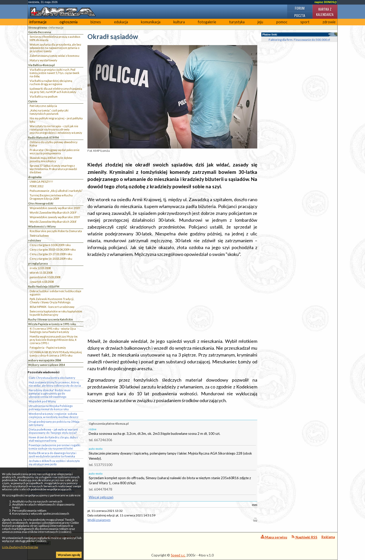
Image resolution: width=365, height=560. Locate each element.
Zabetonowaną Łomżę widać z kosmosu (54, 55)
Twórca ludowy (39, 235)
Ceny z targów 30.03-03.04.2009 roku (53, 249)
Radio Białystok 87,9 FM (43, 137)
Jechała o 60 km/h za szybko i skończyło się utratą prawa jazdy (54, 462)
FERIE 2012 (36, 186)
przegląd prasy (38, 263)
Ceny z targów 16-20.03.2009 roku (51, 258)
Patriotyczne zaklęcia (43, 105)
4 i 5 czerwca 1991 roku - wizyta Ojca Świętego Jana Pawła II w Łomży (53, 330)
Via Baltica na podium (44, 96)
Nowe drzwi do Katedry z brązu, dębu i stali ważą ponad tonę (53, 439)
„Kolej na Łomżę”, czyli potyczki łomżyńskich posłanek (49, 112)
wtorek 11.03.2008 (41, 272)
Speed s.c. (178, 555)
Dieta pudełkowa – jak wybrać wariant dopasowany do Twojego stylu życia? (53, 431)
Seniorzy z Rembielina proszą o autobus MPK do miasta (55, 38)
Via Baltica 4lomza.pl (41, 65)
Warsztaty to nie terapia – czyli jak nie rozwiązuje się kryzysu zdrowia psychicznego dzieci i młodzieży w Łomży (56, 129)
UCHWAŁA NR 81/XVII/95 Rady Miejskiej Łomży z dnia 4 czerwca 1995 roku (56, 353)
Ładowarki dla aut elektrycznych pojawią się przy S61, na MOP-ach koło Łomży (56, 90)
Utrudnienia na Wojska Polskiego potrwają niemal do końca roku (51, 407)
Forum (299, 8)
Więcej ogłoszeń (101, 497)
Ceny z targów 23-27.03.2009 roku (51, 254)
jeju (260, 22)
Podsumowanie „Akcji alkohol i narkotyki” (56, 190)
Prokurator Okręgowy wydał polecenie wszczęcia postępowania (55, 151)
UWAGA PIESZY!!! (41, 181)
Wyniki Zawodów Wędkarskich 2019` (53, 212)
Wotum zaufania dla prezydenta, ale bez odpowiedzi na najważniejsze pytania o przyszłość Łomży (55, 48)
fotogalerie (207, 22)
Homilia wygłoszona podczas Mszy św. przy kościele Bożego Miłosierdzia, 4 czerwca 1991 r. (54, 340)
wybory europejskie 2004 (44, 360)
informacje (38, 22)
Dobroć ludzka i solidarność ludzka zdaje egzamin (55, 292)
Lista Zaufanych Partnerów (20, 547)
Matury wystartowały (43, 60)
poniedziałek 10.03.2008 (45, 277)
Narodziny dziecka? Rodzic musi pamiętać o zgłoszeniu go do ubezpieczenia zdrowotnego (49, 393)
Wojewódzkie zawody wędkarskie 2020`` (55, 208)
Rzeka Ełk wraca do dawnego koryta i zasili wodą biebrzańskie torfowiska (52, 454)
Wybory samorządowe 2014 (46, 364)
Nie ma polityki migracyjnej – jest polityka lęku (56, 120)
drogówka (35, 177)
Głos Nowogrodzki (40, 203)
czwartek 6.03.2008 (42, 281)
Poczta (299, 15)
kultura (179, 22)
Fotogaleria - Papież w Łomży (48, 347)
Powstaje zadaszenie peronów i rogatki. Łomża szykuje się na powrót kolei (55, 446)
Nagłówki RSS (304, 537)
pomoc (281, 22)
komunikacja (150, 22)
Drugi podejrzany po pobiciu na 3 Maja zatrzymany (54, 423)
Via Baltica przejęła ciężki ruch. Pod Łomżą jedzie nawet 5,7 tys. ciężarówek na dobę (54, 73)
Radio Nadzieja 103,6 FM (43, 286)
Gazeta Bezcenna (39, 32)
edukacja (121, 22)
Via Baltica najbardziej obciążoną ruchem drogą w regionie (51, 82)
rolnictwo (34, 240)
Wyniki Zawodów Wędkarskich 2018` (53, 221)
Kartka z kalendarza (325, 11)
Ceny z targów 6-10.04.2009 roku (50, 245)
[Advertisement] (172, 297)
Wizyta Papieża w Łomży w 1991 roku (52, 324)
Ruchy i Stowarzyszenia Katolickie (50, 319)
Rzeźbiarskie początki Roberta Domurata (56, 231)
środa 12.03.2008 (40, 268)
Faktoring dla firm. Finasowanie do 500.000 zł (299, 40)
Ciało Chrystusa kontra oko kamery (52, 377)
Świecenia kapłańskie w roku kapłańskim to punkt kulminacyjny (56, 313)
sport (304, 22)
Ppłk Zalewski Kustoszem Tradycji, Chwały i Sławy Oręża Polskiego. (52, 300)
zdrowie (329, 22)
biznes (95, 22)
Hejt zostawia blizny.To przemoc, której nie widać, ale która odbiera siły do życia (55, 384)
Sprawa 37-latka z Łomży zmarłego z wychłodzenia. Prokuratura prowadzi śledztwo (53, 169)
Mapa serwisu (274, 537)
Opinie (32, 101)
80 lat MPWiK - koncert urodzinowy (52, 306)
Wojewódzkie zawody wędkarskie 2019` (55, 217)
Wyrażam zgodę (69, 555)
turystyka (237, 22)
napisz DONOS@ (326, 2)
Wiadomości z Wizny (42, 226)
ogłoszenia (69, 22)
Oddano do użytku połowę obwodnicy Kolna (54, 143)
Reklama (328, 537)
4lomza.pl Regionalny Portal (52, 540)
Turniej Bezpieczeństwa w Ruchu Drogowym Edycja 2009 (51, 197)
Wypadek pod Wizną (42, 401)
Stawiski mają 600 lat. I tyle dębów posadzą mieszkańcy (51, 159)
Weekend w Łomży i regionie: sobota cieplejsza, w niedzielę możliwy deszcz (53, 415)
